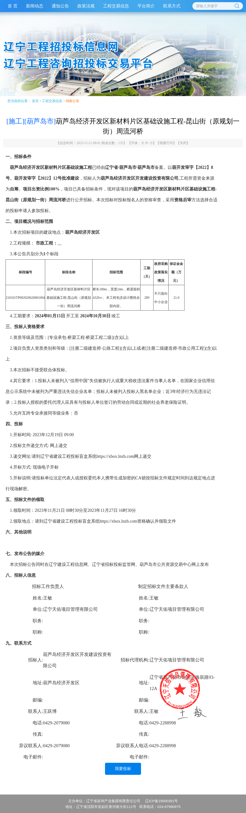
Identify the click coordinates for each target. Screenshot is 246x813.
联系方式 (171, 6)
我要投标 (123, 768)
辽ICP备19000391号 (161, 801)
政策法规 (86, 6)
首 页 (13, 6)
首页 (35, 101)
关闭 (183, 143)
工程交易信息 (116, 6)
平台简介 (146, 6)
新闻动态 (34, 6)
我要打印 (166, 143)
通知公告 (60, 6)
